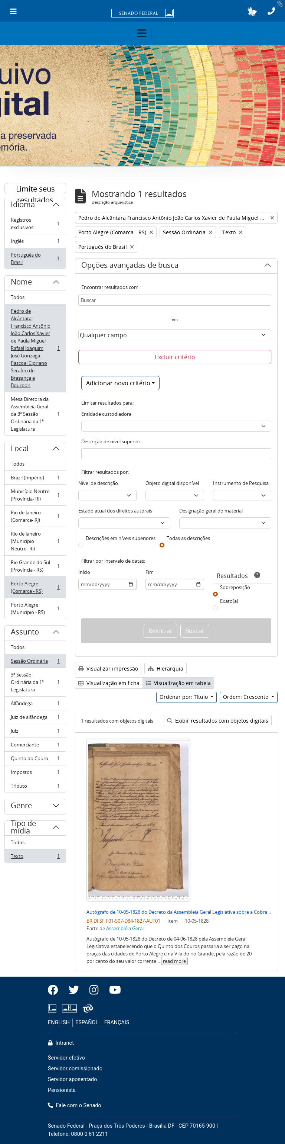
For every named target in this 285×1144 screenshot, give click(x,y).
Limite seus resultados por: (35, 189)
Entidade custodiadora (106, 414)
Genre (21, 806)
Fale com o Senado (74, 1105)
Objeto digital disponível (172, 483)
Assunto (25, 633)
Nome (21, 283)
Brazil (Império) (35, 479)
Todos (17, 297)
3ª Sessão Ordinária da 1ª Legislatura (35, 682)
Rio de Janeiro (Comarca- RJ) (35, 516)
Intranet (61, 1043)
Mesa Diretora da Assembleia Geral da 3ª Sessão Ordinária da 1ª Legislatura (35, 414)
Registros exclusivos (35, 223)
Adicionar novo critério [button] (118, 383)
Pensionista (62, 1090)
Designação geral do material (211, 510)
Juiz (35, 732)
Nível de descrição (98, 483)
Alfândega (35, 705)
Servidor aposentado (72, 1079)
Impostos (35, 773)
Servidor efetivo (66, 1058)
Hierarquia (165, 668)
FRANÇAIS (117, 1022)
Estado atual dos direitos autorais (115, 510)
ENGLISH (59, 1022)
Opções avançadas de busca (129, 266)
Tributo (35, 787)
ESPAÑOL (86, 1022)
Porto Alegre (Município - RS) (35, 608)
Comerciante (35, 746)
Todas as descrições (188, 538)
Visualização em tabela (178, 683)
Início (84, 572)
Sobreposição (235, 587)
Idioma (23, 205)
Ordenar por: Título (184, 696)
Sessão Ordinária (35, 662)
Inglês (35, 242)
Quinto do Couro (35, 760)
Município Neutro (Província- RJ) (35, 495)
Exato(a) (229, 601)
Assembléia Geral (125, 928)
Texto (35, 857)
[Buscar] (174, 300)
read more (174, 961)
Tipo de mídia (23, 830)
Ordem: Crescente (246, 696)
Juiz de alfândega (35, 718)
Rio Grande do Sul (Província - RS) (35, 566)
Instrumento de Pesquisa (241, 483)
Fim (149, 572)
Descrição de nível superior (110, 441)
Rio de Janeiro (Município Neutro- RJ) (35, 541)
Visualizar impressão (108, 668)
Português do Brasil (35, 258)
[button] (252, 11)
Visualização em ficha (109, 683)
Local (20, 449)
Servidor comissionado (75, 1069)
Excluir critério (175, 357)
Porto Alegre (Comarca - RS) (35, 587)
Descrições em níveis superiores (120, 538)
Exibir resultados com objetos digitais (217, 720)
